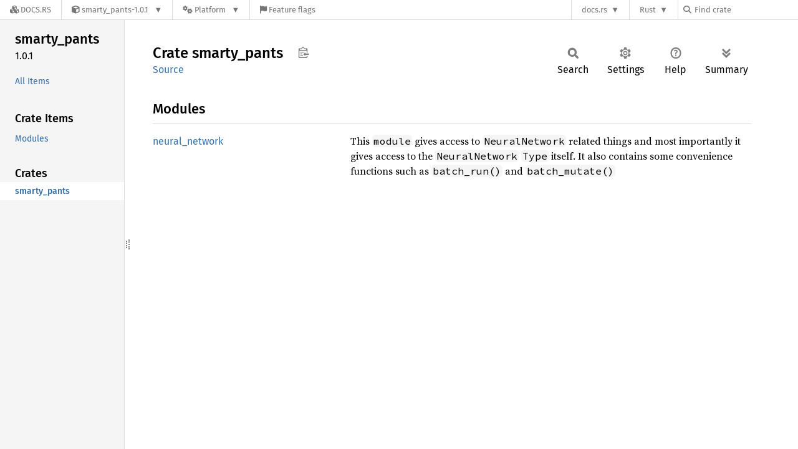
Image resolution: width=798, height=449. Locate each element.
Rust (648, 9)
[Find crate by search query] (745, 9)
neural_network (188, 141)
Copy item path (303, 52)
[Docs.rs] (30, 9)
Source (168, 69)
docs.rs (594, 9)
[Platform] (211, 9)
